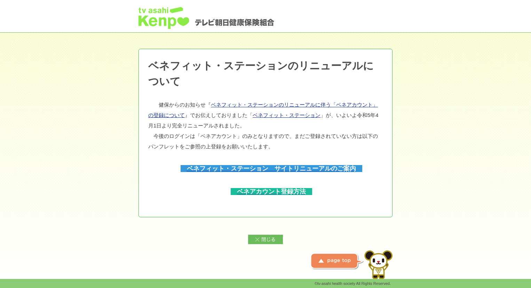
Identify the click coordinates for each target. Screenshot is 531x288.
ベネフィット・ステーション (286, 115)
